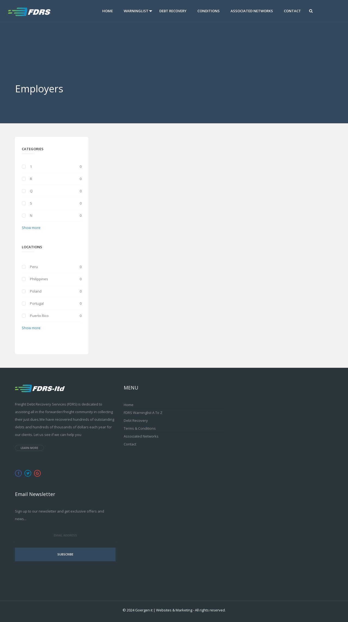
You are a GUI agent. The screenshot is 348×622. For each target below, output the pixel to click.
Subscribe (65, 554)
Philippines (39, 279)
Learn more (29, 448)
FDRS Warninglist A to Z (143, 412)
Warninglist (136, 10)
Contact (292, 10)
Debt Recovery (173, 10)
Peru (34, 266)
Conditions (208, 10)
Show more (31, 227)
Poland (36, 291)
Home (107, 10)
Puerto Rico (39, 315)
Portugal (37, 303)
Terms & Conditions (140, 428)
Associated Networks (252, 10)
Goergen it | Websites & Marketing (163, 610)
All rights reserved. (210, 610)
